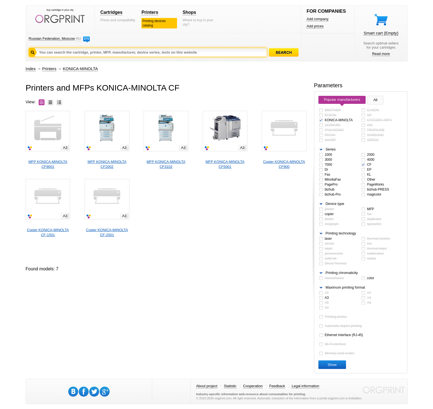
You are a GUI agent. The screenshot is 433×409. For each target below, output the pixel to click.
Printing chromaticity (342, 273)
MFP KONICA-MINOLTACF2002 (107, 164)
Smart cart (381, 33)
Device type (335, 204)
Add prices (315, 26)
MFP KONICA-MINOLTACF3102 (166, 164)
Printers (149, 12)
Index (31, 68)
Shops (189, 12)
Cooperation (253, 386)
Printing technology (341, 233)
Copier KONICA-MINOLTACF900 (284, 164)
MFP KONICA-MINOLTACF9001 (47, 164)
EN (86, 38)
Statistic (230, 386)
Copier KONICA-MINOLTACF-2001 (107, 232)
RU (78, 38)
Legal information (305, 386)
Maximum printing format (345, 287)
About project (206, 386)
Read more (381, 54)
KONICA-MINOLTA (80, 68)
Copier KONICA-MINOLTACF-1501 (48, 232)
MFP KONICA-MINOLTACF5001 (224, 164)
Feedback (277, 386)
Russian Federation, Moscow (52, 38)
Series (331, 149)
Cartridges (111, 12)
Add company (318, 19)
